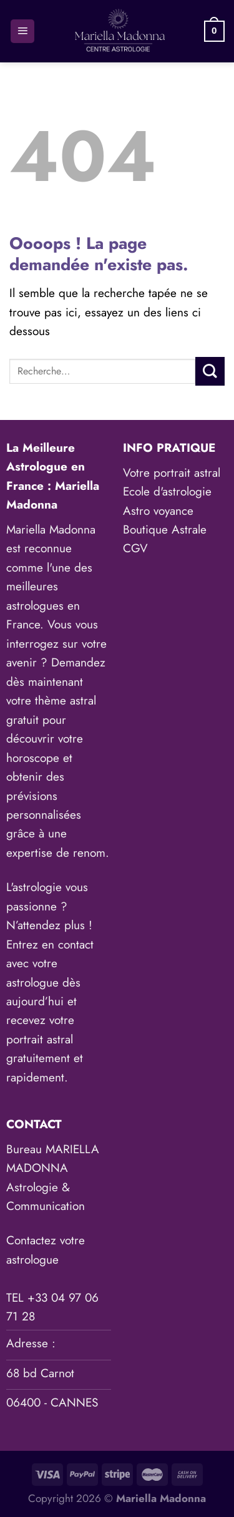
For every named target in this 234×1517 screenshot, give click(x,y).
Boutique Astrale (165, 529)
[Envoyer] (210, 371)
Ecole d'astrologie (167, 491)
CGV (135, 548)
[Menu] (22, 31)
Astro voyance (158, 510)
